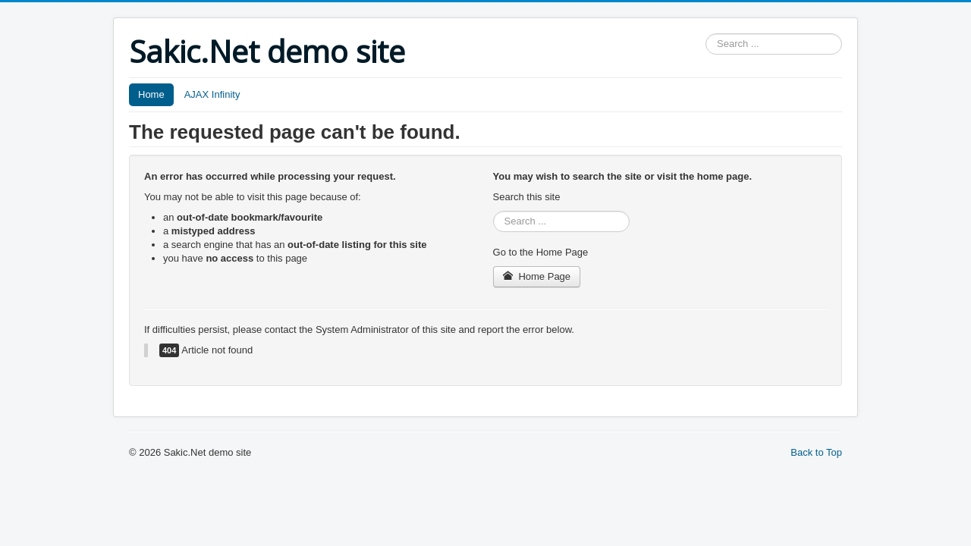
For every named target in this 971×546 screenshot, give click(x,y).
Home (151, 94)
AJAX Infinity (212, 94)
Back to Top (816, 452)
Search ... (705, 33)
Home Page (537, 276)
